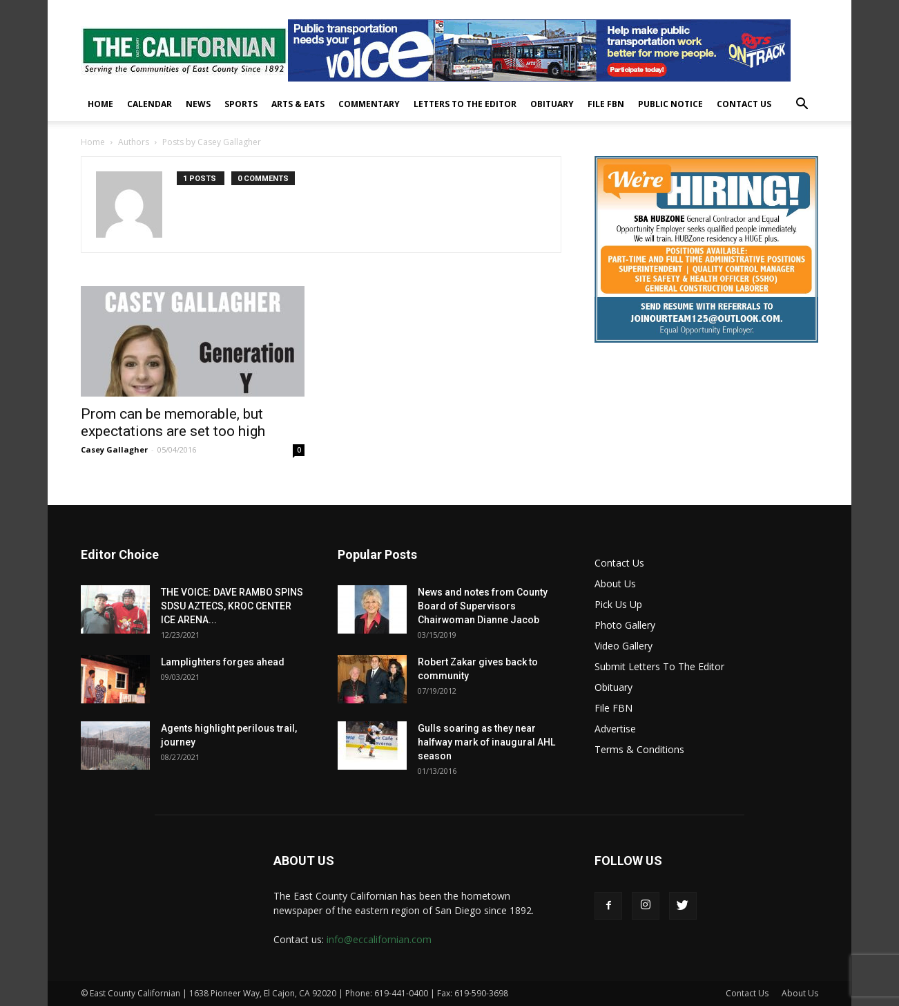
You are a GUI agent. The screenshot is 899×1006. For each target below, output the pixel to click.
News (198, 104)
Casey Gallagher (114, 449)
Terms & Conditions (639, 749)
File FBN (606, 104)
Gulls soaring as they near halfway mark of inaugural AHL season (486, 742)
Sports (241, 104)
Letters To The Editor (465, 104)
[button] (801, 105)
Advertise (615, 728)
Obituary (552, 104)
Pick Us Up (618, 604)
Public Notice (670, 104)
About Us (615, 583)
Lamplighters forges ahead (222, 661)
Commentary (369, 104)
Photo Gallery (624, 625)
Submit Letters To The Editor (659, 666)
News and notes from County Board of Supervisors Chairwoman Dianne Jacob (483, 606)
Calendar (149, 104)
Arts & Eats (298, 104)
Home (100, 104)
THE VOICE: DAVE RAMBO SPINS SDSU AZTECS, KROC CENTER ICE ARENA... (232, 606)
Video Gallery (623, 645)
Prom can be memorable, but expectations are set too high (173, 422)
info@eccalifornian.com (379, 939)
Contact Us (744, 104)
